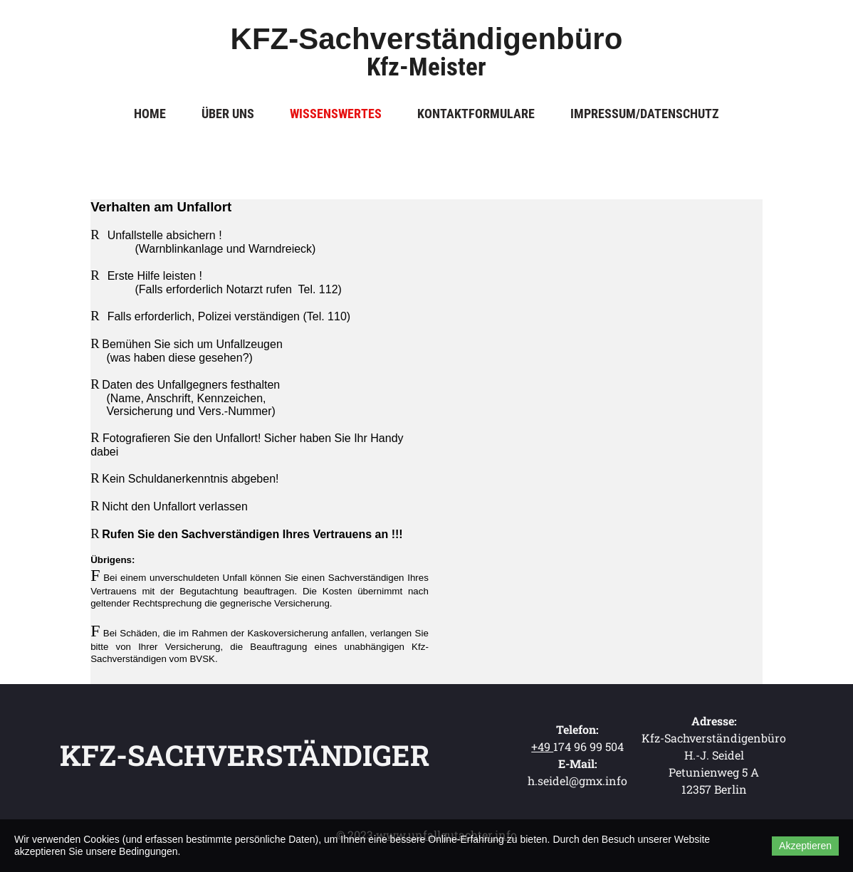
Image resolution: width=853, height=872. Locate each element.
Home (150, 113)
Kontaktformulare (476, 113)
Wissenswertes (336, 113)
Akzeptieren (805, 845)
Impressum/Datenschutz (644, 113)
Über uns (228, 113)
